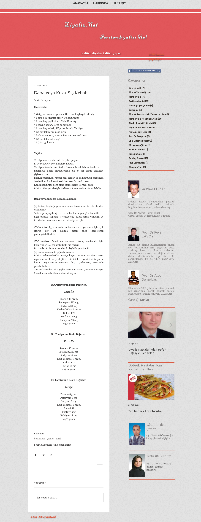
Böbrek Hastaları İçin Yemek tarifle (52, 444)
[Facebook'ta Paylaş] (35, 454)
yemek (50, 438)
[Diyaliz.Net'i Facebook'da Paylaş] (144, 71)
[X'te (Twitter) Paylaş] (43, 454)
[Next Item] (170, 324)
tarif (58, 438)
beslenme (39, 438)
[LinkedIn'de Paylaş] (50, 454)
